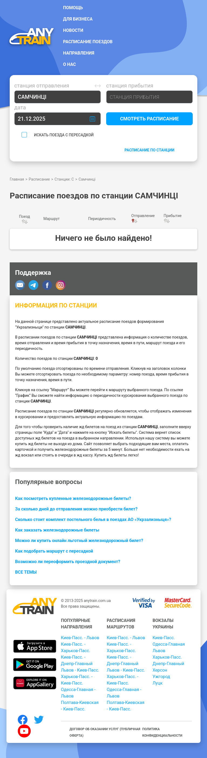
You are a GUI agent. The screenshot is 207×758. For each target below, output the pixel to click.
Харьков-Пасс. (167, 657)
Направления (78, 53)
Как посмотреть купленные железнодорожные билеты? (73, 498)
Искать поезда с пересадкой (64, 135)
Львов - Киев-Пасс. (80, 670)
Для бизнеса (77, 19)
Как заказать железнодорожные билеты (57, 530)
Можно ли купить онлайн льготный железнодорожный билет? (79, 540)
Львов (159, 650)
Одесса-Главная (169, 644)
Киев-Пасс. (164, 637)
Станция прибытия (129, 85)
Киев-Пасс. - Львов (80, 637)
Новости (73, 30)
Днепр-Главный (168, 663)
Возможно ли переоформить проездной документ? (67, 561)
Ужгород (161, 676)
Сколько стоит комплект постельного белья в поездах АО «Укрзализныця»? (93, 519)
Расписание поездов (88, 41)
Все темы (26, 572)
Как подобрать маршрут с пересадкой (54, 551)
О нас (69, 64)
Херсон (160, 670)
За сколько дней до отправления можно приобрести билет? (76, 509)
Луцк (158, 683)
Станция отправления (41, 85)
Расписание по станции (149, 150)
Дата (20, 107)
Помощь (73, 7)
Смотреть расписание (149, 118)
